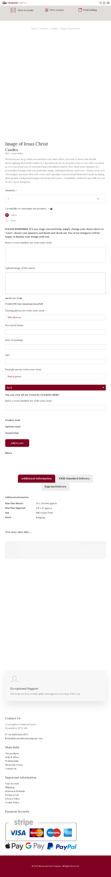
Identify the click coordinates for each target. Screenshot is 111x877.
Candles (54, 28)
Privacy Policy (12, 798)
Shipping (9, 787)
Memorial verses (14, 764)
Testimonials (11, 761)
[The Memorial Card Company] (17, 2)
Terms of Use (12, 795)
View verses (57, 10)
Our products (12, 753)
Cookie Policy (12, 802)
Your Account (12, 783)
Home (34, 28)
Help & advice (12, 757)
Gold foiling (90, 10)
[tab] (36, 479)
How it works (25, 10)
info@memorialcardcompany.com (24, 738)
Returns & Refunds (15, 791)
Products (44, 28)
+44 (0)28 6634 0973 (17, 734)
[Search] (100, 3)
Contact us (10, 768)
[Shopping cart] (103, 3)
